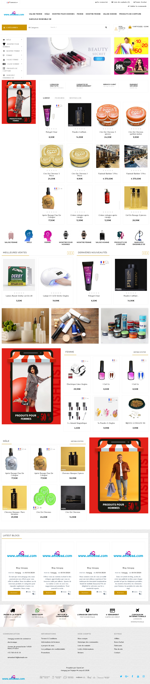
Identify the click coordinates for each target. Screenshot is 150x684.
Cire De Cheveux (43, 512)
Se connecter (102, 2)
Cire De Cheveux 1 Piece (80, 175)
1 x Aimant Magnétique (77, 423)
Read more (14, 593)
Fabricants (118, 646)
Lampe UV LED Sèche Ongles (56, 296)
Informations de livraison (50, 642)
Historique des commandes (88, 642)
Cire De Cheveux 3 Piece (51, 175)
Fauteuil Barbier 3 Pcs (107, 174)
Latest (46, 98)
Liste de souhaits (84, 646)
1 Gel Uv (106, 384)
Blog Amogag (22, 568)
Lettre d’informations (86, 649)
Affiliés (116, 638)
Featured (59, 98)
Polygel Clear (51, 132)
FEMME (80, 14)
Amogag (18, 573)
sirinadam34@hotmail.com (17, 657)
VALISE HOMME (110, 14)
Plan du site (118, 649)
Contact (117, 653)
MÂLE (47, 14)
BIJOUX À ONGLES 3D (135, 423)
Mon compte (83, 638)
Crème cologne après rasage (79, 216)
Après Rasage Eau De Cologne (51, 216)
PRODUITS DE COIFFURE (130, 14)
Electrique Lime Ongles (77, 384)
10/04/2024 (30, 573)
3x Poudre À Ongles (106, 423)
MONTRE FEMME (93, 14)
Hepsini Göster (139, 352)
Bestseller (75, 98)
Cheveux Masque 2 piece (73, 473)
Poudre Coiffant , (79, 132)
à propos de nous (47, 646)
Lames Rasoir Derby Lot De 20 (19, 296)
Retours (81, 653)
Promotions (45, 653)
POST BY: (11, 573)
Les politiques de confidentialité (53, 649)
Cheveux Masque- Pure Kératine (14, 513)
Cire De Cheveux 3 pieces (108, 133)
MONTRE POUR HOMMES (63, 14)
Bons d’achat (119, 642)
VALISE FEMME (35, 14)
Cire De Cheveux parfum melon (136, 133)
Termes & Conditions (49, 638)
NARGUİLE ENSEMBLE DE (40, 19)
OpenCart (80, 668)
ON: (23, 573)
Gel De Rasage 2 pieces (136, 215)
